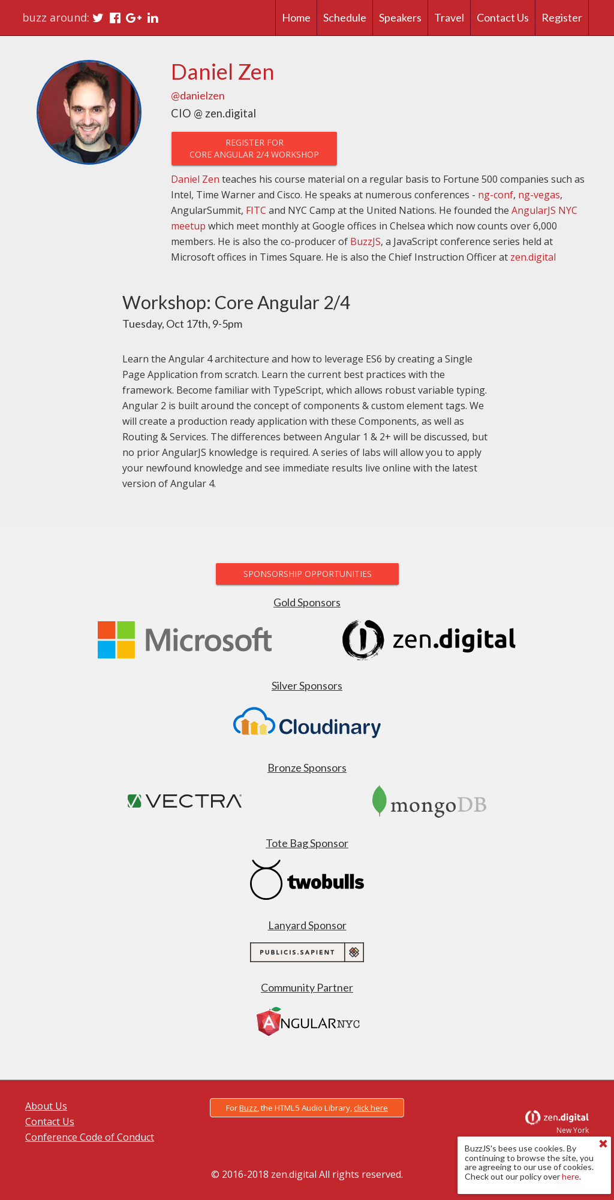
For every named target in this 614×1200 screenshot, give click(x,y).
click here (371, 1107)
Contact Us (49, 1121)
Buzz (248, 1107)
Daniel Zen (195, 179)
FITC (256, 210)
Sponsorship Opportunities (307, 573)
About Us (46, 1106)
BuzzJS (365, 241)
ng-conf (495, 194)
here (570, 1176)
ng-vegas (539, 194)
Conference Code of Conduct (89, 1137)
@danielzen (198, 95)
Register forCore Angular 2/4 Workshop (254, 148)
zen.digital (533, 257)
